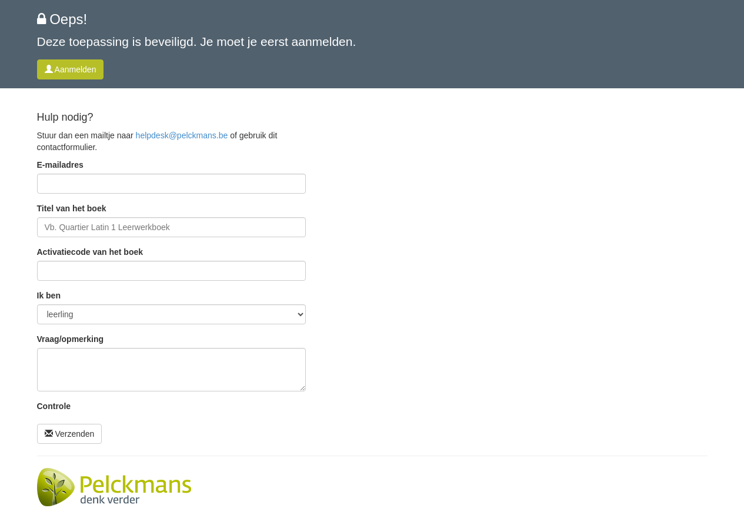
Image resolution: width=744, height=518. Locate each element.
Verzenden (70, 434)
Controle (54, 406)
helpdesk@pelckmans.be (182, 135)
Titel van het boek (71, 208)
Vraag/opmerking (70, 339)
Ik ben (49, 295)
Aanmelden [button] (70, 69)
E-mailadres (60, 165)
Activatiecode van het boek (90, 252)
